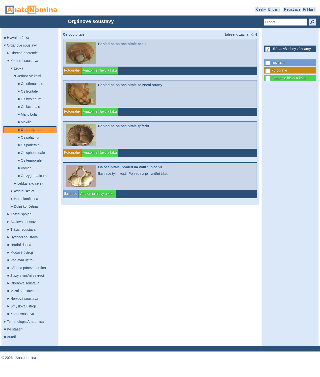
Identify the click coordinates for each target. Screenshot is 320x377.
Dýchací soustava (24, 237)
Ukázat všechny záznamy (291, 49)
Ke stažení (15, 329)
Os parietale (30, 145)
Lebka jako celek (30, 183)
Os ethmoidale (32, 84)
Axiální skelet (24, 191)
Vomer (26, 168)
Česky (261, 9)
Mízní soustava (22, 291)
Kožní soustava (22, 314)
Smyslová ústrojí (23, 306)
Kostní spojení (21, 214)
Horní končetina (26, 199)
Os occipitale (31, 130)
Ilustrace (278, 63)
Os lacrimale (30, 107)
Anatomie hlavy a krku (288, 78)
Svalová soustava (24, 222)
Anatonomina (31, 10)
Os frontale (29, 91)
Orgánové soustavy (22, 45)
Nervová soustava (24, 299)
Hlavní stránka (18, 38)
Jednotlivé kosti (29, 76)
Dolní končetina (26, 206)
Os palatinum (31, 137)
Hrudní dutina (20, 245)
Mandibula (29, 114)
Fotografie (279, 70)
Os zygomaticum (34, 176)
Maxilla (26, 122)
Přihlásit (309, 9)
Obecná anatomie (24, 53)
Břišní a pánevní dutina (28, 268)
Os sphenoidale (33, 153)
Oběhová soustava (24, 283)
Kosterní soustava (24, 61)
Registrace (292, 9)
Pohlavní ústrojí (22, 260)
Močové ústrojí (21, 252)
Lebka (18, 68)
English (274, 9)
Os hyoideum (31, 99)
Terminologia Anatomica (25, 322)
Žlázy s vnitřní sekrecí (27, 275)
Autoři (11, 337)
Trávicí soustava (22, 229)
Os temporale (31, 160)
